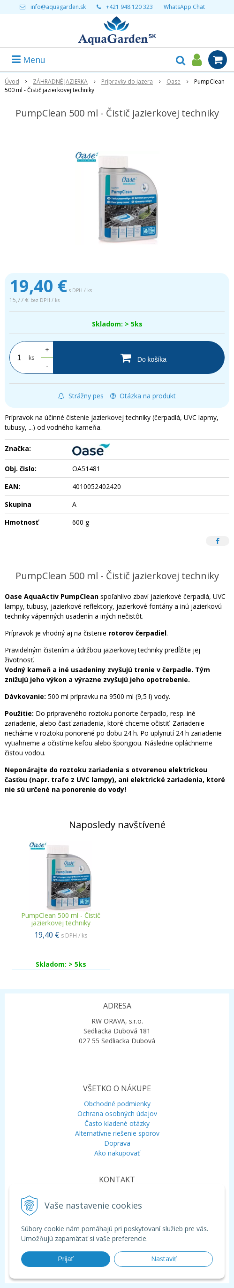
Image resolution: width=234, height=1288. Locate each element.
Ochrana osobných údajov (117, 1113)
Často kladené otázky (117, 1123)
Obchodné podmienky (117, 1103)
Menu (28, 59)
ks (31, 358)
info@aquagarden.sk (58, 7)
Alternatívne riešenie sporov (117, 1133)
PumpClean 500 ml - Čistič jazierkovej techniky (60, 919)
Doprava (117, 1143)
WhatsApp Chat (184, 7)
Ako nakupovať (117, 1152)
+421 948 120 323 (129, 7)
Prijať (65, 1259)
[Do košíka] (139, 357)
